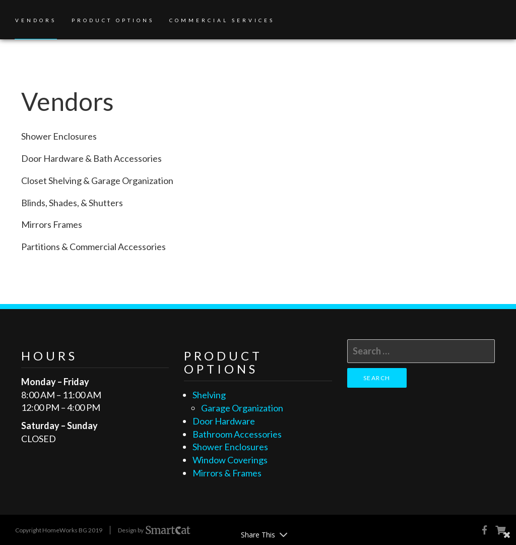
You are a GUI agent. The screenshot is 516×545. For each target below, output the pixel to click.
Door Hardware (223, 421)
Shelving (209, 394)
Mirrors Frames (51, 224)
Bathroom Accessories (237, 434)
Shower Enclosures (59, 136)
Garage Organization (242, 407)
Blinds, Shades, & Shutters (72, 202)
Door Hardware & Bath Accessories (91, 158)
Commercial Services (222, 20)
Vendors (35, 20)
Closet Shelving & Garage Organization (97, 180)
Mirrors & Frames (227, 472)
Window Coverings (230, 459)
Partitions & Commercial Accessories (93, 246)
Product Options (113, 20)
